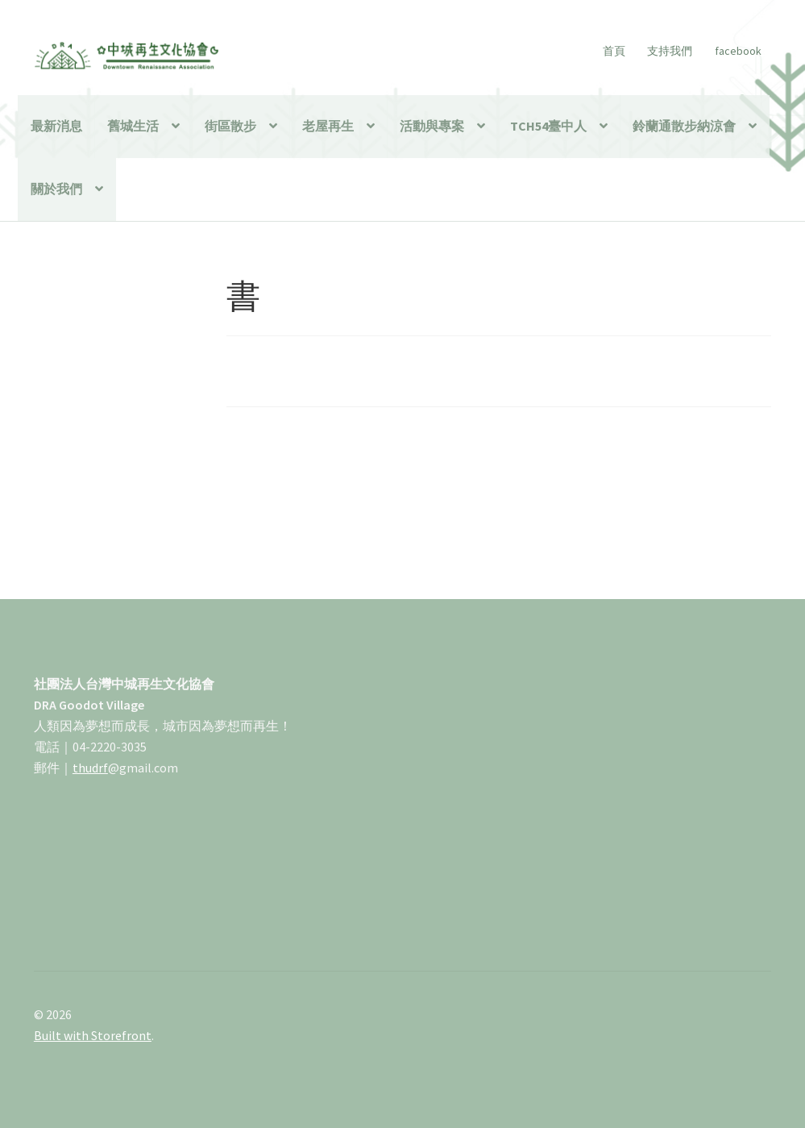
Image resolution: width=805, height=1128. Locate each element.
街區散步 (230, 126)
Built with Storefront (92, 1035)
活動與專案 (432, 126)
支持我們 (669, 51)
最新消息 (56, 126)
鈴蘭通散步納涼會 (684, 126)
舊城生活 (133, 126)
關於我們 (56, 189)
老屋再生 (328, 126)
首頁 (614, 51)
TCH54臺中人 (548, 126)
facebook (738, 51)
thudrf (90, 768)
